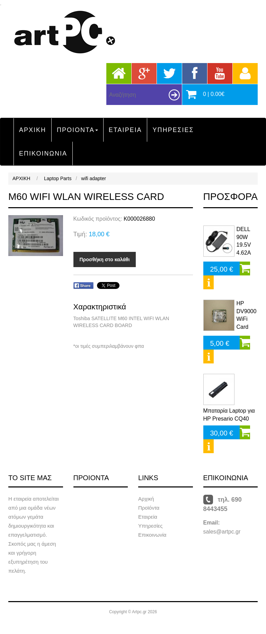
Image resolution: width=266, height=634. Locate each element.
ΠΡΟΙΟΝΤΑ (77, 129)
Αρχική (146, 499)
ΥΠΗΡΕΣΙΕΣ (173, 129)
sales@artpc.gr (222, 532)
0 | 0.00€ (213, 94)
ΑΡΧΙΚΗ (32, 129)
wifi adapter (93, 178)
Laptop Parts (57, 178)
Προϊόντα (148, 508)
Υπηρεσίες (150, 526)
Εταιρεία (147, 517)
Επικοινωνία (152, 535)
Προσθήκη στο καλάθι (105, 259)
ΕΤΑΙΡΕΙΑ (125, 129)
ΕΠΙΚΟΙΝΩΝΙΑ (43, 153)
